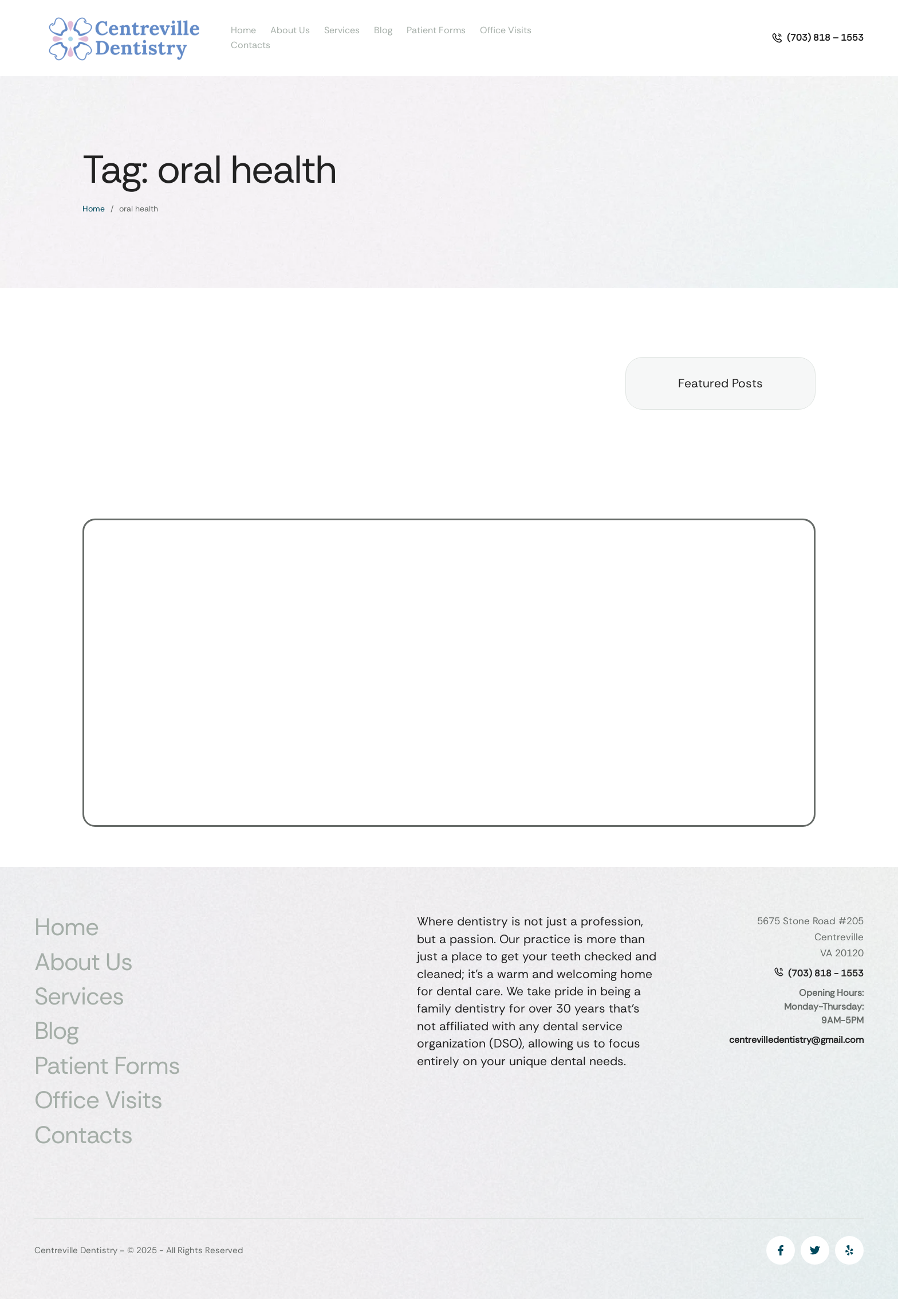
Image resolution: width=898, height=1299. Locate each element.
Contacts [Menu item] (250, 45)
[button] (817, 38)
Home (93, 208)
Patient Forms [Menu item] (436, 30)
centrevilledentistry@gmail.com (796, 1040)
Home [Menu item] (243, 30)
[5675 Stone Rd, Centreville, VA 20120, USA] (449, 672)
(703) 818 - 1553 (826, 973)
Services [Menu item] (342, 30)
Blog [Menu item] (383, 30)
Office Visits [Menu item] (505, 30)
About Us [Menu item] (290, 30)
